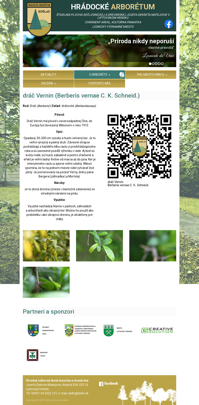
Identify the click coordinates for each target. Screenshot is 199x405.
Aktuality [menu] (48, 74)
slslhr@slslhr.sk (78, 393)
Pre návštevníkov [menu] (152, 74)
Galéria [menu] (48, 83)
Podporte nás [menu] (100, 83)
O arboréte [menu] (99, 74)
